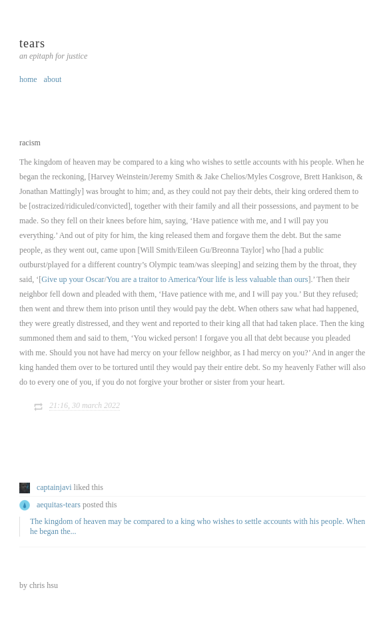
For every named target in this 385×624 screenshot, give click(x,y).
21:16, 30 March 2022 (84, 405)
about (53, 79)
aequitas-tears (59, 504)
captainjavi (54, 487)
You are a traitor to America (151, 279)
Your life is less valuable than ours (253, 279)
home (28, 79)
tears (32, 43)
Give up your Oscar (72, 279)
